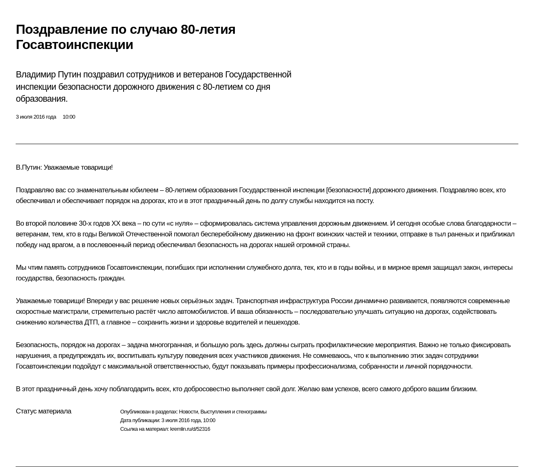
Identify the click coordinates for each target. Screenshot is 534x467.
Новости (188, 412)
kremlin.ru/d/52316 (190, 429)
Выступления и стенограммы (233, 412)
